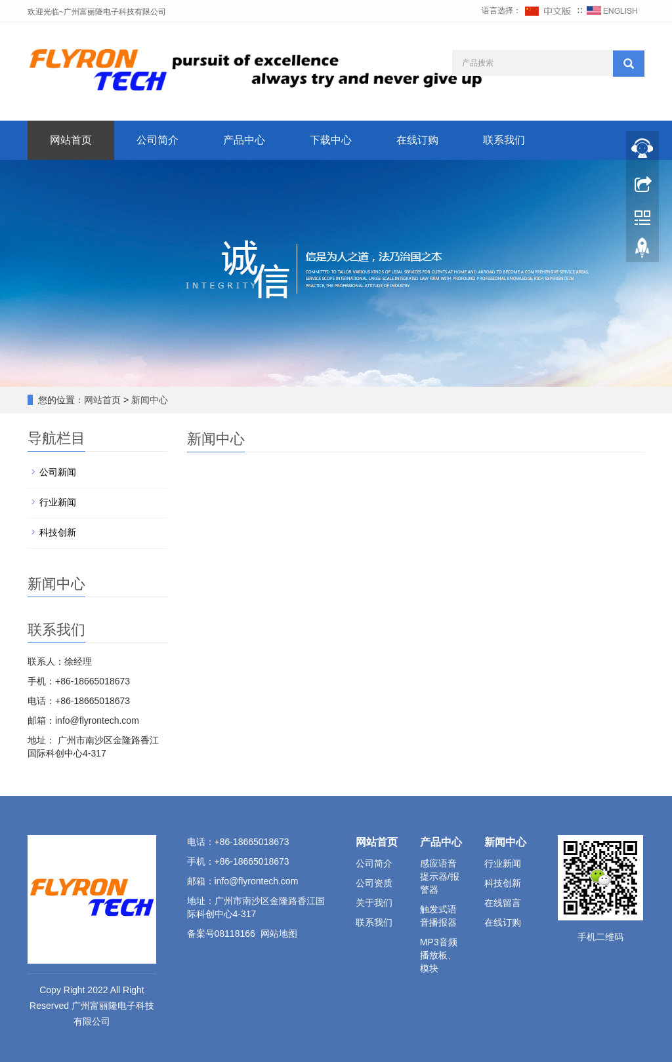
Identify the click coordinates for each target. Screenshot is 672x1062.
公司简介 (157, 140)
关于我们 (374, 902)
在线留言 (502, 902)
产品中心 (244, 140)
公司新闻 (57, 472)
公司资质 (374, 883)
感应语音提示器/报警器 (439, 876)
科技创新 (57, 532)
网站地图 (279, 933)
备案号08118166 (221, 933)
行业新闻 (57, 502)
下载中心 (331, 140)
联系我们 (504, 140)
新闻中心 (149, 400)
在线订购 (417, 140)
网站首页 (71, 140)
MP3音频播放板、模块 (438, 955)
